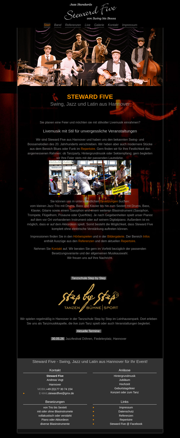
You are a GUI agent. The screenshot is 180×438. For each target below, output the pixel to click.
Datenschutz (126, 411)
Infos (146, 236)
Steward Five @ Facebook (126, 423)
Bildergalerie (115, 236)
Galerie (99, 25)
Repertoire (88, 148)
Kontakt (113, 25)
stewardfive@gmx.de (61, 393)
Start (47, 25)
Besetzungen (109, 201)
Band (57, 25)
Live (87, 25)
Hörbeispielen (82, 236)
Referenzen (73, 25)
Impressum (129, 25)
